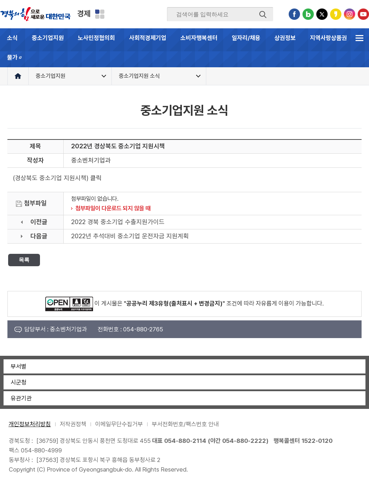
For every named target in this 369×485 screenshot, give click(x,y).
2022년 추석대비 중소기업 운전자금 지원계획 (130, 236)
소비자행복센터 (199, 37)
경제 (84, 13)
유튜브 (363, 14)
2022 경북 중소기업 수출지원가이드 (118, 222)
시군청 (19, 382)
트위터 (322, 14)
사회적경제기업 (147, 37)
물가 (18, 60)
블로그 (308, 14)
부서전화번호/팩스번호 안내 (185, 424)
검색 (263, 14)
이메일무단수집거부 (119, 424)
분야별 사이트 (99, 14)
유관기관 (21, 398)
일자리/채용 (246, 37)
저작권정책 (73, 424)
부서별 (19, 366)
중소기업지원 (48, 37)
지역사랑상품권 (328, 37)
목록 (24, 260)
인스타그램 (349, 14)
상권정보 (285, 37)
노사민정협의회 (96, 37)
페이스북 (294, 14)
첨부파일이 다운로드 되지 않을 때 (112, 208)
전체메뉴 (359, 38)
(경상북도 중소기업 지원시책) (50, 178)
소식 (12, 37)
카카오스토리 (335, 14)
